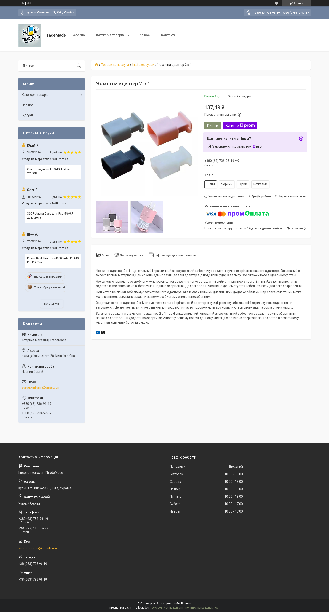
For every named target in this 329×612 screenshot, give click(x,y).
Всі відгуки (51, 303)
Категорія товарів (110, 35)
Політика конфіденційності (202, 607)
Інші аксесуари (143, 65)
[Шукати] (79, 65)
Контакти (168, 35)
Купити (212, 125)
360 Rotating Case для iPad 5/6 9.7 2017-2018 (50, 215)
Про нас (143, 35)
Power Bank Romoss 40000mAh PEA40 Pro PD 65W (53, 260)
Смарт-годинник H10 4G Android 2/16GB (49, 171)
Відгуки (27, 115)
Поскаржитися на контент (166, 607)
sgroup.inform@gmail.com (41, 387)
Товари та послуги (115, 65)
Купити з (240, 125)
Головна (78, 35)
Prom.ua (186, 603)
